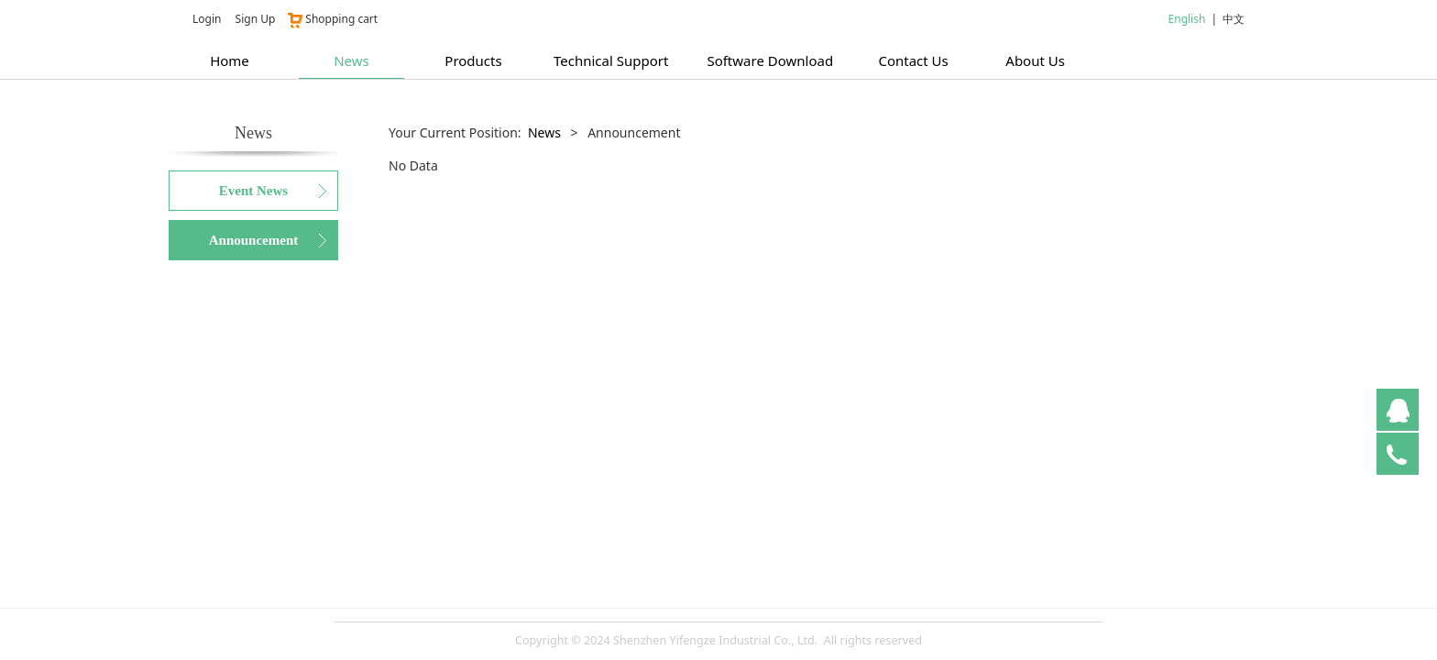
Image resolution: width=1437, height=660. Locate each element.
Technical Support (611, 60)
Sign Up (256, 19)
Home (229, 60)
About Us (1035, 60)
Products (472, 60)
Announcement (254, 240)
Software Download (770, 60)
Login (206, 19)
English (1187, 19)
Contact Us (913, 60)
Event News (253, 190)
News (351, 60)
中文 (1234, 19)
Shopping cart (332, 19)
